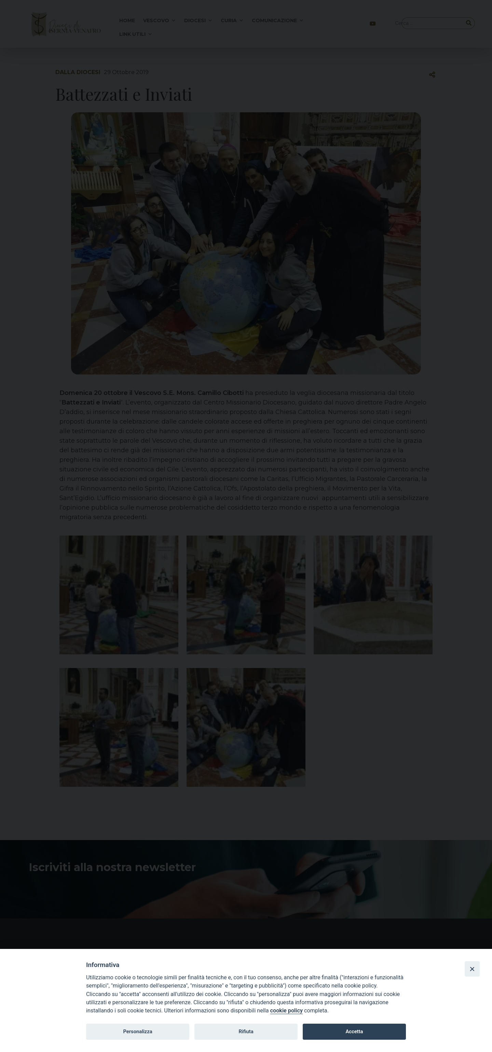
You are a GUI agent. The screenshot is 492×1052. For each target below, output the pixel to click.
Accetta (354, 1031)
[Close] (472, 968)
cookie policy (286, 1010)
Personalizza (137, 1031)
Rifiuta (245, 1031)
